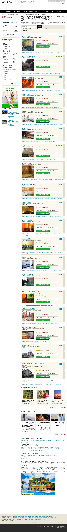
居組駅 (59, 216)
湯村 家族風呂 (37, 216)
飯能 (30, 519)
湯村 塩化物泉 (36, 360)
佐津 (51, 440)
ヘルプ (57, 522)
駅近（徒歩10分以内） (26, 456)
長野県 (43, 516)
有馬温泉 (22, 517)
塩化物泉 (39, 448)
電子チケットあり (27, 28)
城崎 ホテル (46, 270)
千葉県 (22, 516)
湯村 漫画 (37, 323)
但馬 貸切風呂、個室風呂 (43, 179)
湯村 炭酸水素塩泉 (29, 360)
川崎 (17, 519)
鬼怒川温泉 (53, 517)
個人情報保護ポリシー (42, 526)
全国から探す (14, 22)
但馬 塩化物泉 (28, 124)
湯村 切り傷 (32, 323)
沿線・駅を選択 (10, 35)
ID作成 (63, 3)
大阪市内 (37, 519)
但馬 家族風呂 (51, 179)
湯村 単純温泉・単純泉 (30, 198)
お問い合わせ (62, 522)
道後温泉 (41, 517)
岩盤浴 (7, 73)
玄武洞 (41, 440)
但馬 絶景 (37, 52)
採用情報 (63, 526)
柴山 (54, 440)
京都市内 (41, 519)
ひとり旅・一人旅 (45, 448)
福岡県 (50, 516)
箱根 (19, 517)
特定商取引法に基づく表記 (52, 526)
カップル (35, 448)
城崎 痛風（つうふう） (34, 270)
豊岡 (38, 440)
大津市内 (45, 519)
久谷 (63, 440)
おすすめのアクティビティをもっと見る (56, 407)
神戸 (49, 519)
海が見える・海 (29, 448)
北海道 (40, 516)
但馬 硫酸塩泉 (34, 124)
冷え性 (25, 447)
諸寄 (25, 442)
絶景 (34, 450)
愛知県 (47, 516)
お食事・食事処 (30, 447)
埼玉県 (19, 516)
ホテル (35, 447)
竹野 (49, 440)
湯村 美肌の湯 (41, 198)
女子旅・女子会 (59, 448)
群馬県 (29, 516)
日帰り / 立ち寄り (9, 46)
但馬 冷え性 (32, 52)
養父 (28, 440)
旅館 (39, 447)
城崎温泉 (45, 440)
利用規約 (59, 526)
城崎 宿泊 (28, 270)
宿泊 (22, 447)
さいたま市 (25, 519)
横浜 (14, 519)
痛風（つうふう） (28, 450)
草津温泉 (15, 517)
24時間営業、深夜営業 (10, 69)
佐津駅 (53, 159)
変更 (16, 26)
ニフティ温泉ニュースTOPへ (58, 434)
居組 (27, 442)
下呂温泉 (31, 517)
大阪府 (36, 516)
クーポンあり (36, 28)
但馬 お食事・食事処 (45, 73)
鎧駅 (52, 52)
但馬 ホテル (41, 90)
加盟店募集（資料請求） (32, 522)
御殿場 (32, 519)
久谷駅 (55, 52)
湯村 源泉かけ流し (44, 216)
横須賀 (19, 519)
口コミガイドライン (50, 522)
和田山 (25, 440)
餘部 (60, 440)
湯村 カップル (47, 198)
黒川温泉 (45, 517)
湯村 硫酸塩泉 (41, 360)
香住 (56, 440)
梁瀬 (22, 440)
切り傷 (55, 447)
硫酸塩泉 (59, 447)
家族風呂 (23, 448)
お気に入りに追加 (52, 43)
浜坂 (22, 442)
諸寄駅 (53, 216)
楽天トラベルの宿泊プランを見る (43, 46)
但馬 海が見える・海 (43, 52)
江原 (33, 440)
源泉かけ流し (52, 448)
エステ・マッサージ (43, 456)
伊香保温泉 (36, 517)
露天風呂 (42, 447)
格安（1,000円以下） (39, 450)
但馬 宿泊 (28, 52)
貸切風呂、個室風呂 (49, 447)
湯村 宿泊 (37, 198)
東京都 (33, 516)
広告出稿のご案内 (41, 522)
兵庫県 (26, 516)
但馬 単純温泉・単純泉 (30, 233)
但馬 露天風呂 (46, 90)
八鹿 (31, 440)
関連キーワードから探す (7, 520)
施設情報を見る (41, 43)
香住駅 (58, 52)
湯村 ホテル (32, 216)
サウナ (22, 450)
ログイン (59, 3)
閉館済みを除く (45, 28)
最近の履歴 (61, 1)
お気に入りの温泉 (52, 1)
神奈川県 (15, 516)
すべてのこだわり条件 (10, 83)
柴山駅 (59, 73)
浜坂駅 (50, 216)
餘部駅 (49, 52)
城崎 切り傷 (41, 270)
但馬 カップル (37, 73)
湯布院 (49, 517)
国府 (36, 440)
